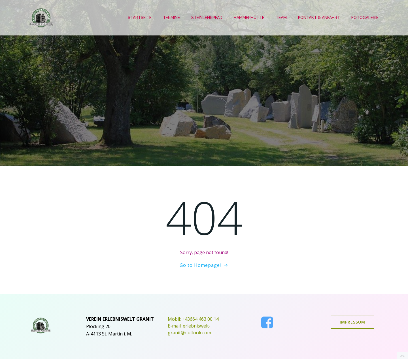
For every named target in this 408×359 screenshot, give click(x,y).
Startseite (140, 17)
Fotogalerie (365, 17)
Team (281, 17)
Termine (171, 17)
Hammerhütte (249, 17)
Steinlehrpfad (206, 17)
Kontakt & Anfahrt (319, 17)
